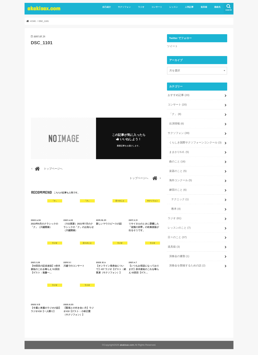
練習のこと (178, 189)
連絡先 (217, 7)
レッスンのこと (179, 227)
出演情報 (176, 123)
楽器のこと (178, 171)
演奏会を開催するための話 (187, 265)
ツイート (172, 46)
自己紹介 (106, 7)
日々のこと (177, 237)
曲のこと (177, 161)
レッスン (173, 7)
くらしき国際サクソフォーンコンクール (195, 142)
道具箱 (204, 7)
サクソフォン (124, 7)
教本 (176, 208)
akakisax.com (43, 8)
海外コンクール (180, 180)
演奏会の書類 (179, 256)
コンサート (156, 7)
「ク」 (175, 114)
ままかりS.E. (179, 152)
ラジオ (141, 7)
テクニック (180, 199)
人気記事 (189, 7)
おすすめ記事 (178, 95)
